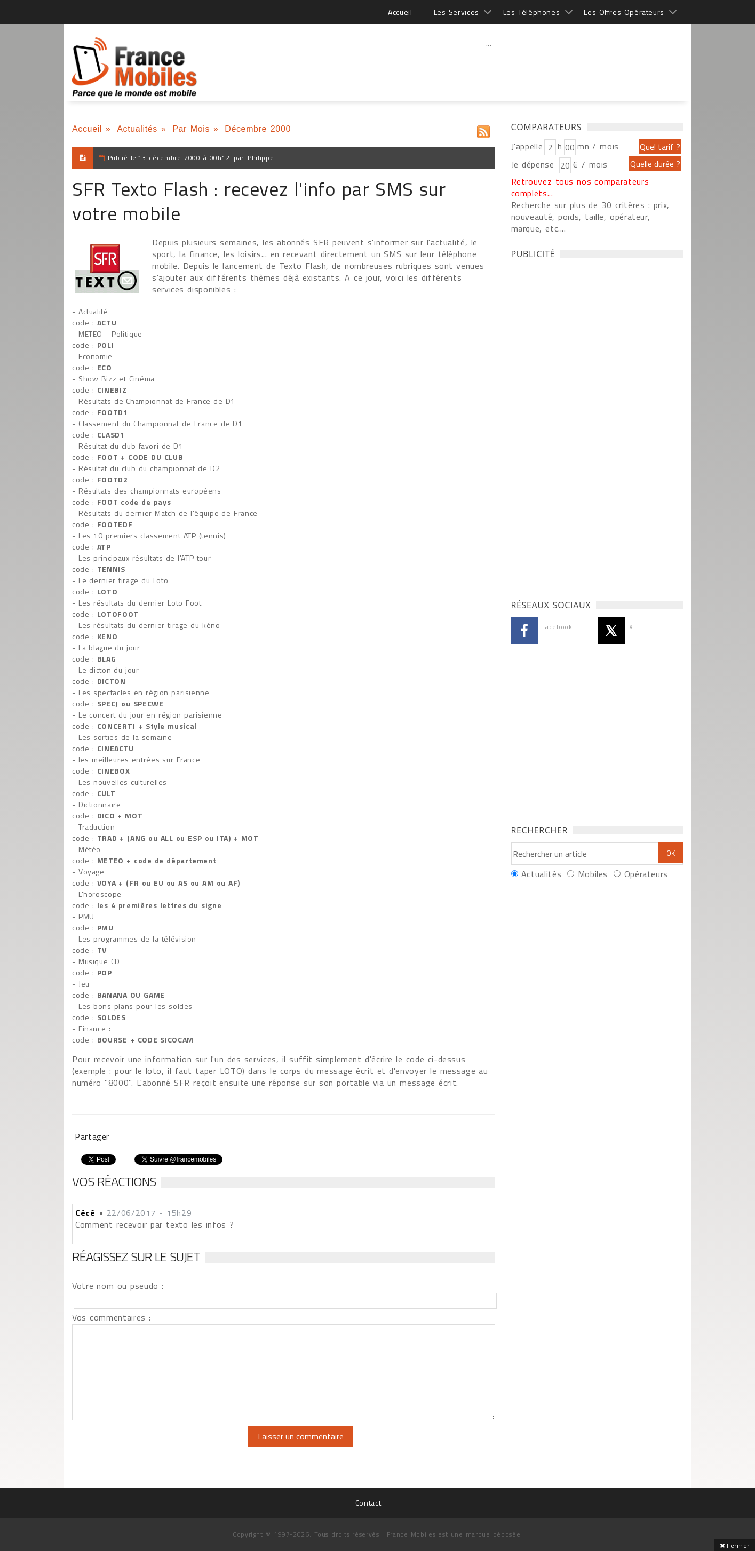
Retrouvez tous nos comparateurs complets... (580, 187)
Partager (92, 1136)
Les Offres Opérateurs (624, 12)
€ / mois (590, 164)
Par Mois (191, 128)
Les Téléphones (531, 12)
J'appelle (527, 146)
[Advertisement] (489, 67)
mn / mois (598, 146)
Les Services (456, 12)
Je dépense (534, 164)
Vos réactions (114, 1181)
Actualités (137, 128)
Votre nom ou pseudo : (118, 1286)
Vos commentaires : (111, 1317)
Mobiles (593, 874)
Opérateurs (646, 874)
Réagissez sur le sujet (136, 1256)
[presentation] (161, 1446)
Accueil (400, 12)
